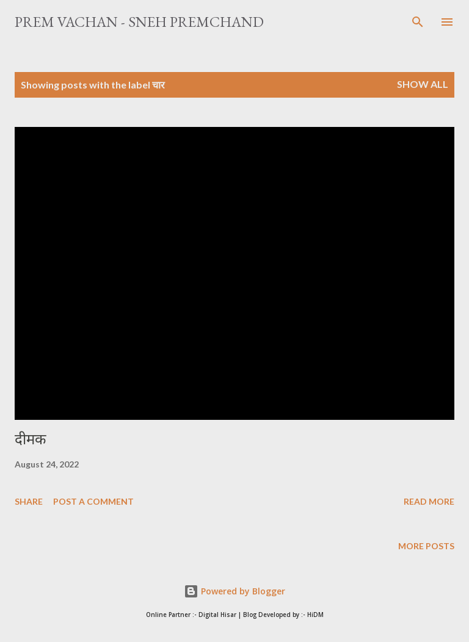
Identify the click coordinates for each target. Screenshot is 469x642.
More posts (426, 546)
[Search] (417, 22)
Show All (422, 84)
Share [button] (29, 501)
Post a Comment (93, 501)
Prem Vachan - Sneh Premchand (139, 21)
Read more (429, 501)
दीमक (30, 439)
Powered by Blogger (234, 591)
